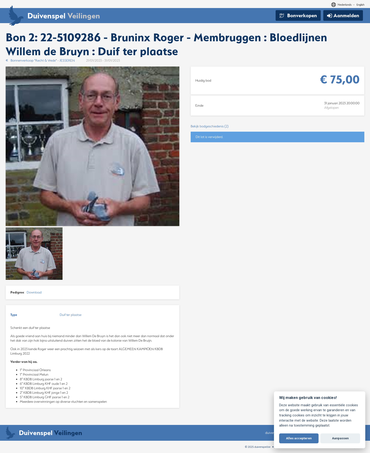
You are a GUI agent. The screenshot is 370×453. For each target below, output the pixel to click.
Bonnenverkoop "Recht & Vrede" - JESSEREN (40, 60)
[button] (277, 126)
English (360, 4)
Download (34, 292)
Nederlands (345, 4)
